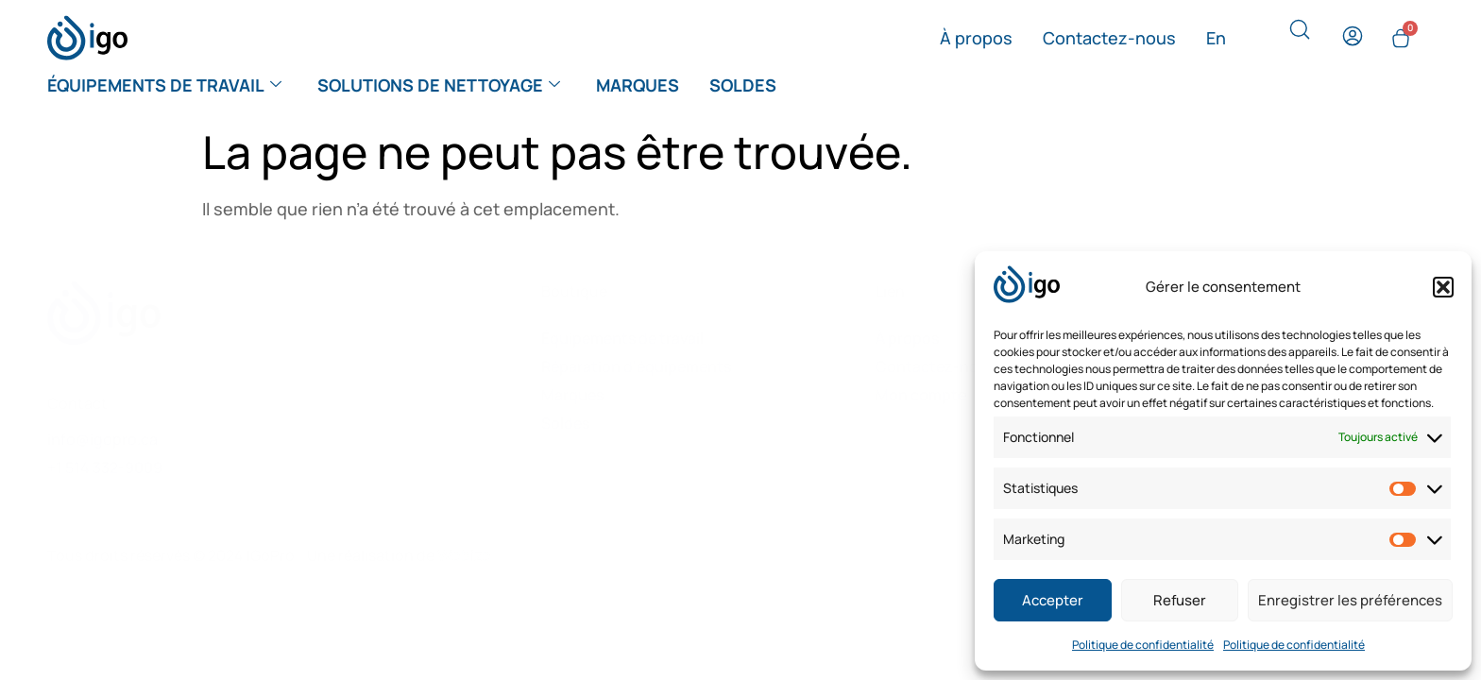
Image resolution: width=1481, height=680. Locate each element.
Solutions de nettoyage (438, 85)
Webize (464, 555)
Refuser (1179, 600)
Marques (637, 85)
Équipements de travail (164, 85)
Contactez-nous (1109, 37)
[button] (1443, 287)
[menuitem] (1216, 37)
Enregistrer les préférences (1350, 600)
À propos (976, 37)
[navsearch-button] (1300, 34)
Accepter (1052, 600)
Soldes (742, 85)
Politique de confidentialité (1143, 645)
